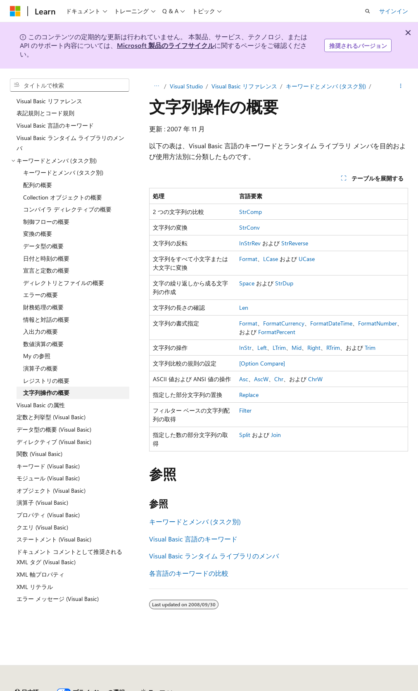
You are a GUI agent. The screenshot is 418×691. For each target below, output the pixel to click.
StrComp (250, 212)
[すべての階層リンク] (156, 86)
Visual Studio (186, 86)
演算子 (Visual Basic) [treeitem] (42, 502)
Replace (249, 395)
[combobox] (69, 85)
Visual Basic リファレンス (244, 86)
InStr (245, 347)
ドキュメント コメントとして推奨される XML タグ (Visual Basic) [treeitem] (69, 557)
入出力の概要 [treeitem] (40, 331)
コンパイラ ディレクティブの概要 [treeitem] (67, 209)
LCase (270, 259)
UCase (307, 259)
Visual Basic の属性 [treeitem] (41, 405)
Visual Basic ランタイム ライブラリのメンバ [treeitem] (70, 143)
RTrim (333, 347)
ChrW (315, 379)
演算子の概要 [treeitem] (40, 368)
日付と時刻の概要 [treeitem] (46, 258)
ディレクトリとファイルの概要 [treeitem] (63, 283)
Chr (278, 379)
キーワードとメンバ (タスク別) (326, 86)
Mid (297, 347)
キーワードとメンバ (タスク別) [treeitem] (63, 172)
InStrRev (250, 243)
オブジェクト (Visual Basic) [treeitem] (51, 490)
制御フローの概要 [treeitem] (46, 222)
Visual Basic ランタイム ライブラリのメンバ (214, 555)
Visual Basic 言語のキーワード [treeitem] (55, 125)
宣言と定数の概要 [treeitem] (46, 270)
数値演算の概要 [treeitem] (43, 344)
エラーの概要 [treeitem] (40, 295)
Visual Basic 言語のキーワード (193, 538)
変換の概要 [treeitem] (37, 233)
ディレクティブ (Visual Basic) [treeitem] (54, 442)
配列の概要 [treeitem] (37, 185)
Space (246, 283)
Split (244, 435)
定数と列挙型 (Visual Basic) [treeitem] (51, 417)
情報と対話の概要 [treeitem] (46, 319)
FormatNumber (377, 323)
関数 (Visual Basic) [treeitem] (39, 454)
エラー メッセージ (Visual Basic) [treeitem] (58, 599)
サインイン (393, 11)
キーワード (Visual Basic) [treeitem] (48, 466)
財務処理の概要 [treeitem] (43, 307)
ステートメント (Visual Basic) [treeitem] (54, 539)
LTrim (279, 347)
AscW (261, 379)
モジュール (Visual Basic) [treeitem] (48, 478)
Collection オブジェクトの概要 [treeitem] (62, 197)
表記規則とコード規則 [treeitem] (45, 113)
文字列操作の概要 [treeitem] (46, 393)
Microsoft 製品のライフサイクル (165, 45)
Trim (370, 347)
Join (276, 435)
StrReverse (294, 243)
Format (248, 259)
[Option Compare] (262, 363)
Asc (243, 379)
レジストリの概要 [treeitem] (46, 381)
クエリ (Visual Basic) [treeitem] (42, 527)
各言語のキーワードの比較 (188, 573)
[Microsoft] (15, 11)
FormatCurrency (283, 323)
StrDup (284, 283)
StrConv (249, 227)
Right (314, 347)
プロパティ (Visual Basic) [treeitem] (48, 515)
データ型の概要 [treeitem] (43, 246)
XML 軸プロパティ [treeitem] (40, 574)
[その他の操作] (401, 86)
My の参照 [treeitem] (36, 356)
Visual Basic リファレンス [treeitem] (49, 101)
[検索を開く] (367, 11)
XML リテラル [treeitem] (35, 587)
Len (243, 307)
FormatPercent (276, 332)
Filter (245, 410)
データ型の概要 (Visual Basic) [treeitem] (54, 429)
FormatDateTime (331, 323)
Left (262, 347)
